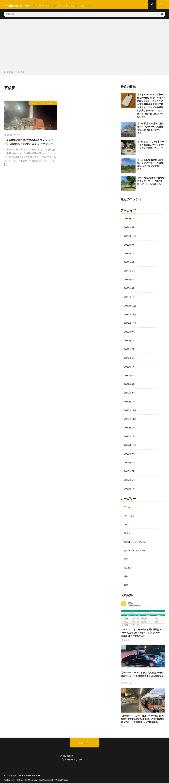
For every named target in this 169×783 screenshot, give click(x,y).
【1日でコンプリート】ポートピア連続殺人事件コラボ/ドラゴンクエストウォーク (150, 147)
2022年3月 (129, 383)
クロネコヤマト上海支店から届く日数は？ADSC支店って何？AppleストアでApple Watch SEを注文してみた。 (141, 628)
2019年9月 (129, 452)
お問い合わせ (66, 751)
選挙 (126, 572)
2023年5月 (129, 272)
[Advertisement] (84, 48)
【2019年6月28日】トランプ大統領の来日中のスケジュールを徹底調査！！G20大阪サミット (142, 671)
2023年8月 (129, 246)
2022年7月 (129, 349)
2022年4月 (129, 374)
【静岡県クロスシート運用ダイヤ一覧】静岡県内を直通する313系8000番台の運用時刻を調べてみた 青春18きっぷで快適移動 (142, 714)
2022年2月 (129, 392)
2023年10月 (130, 238)
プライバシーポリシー (71, 755)
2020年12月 (130, 409)
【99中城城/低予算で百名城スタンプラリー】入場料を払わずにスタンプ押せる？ (150, 183)
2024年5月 (129, 229)
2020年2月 (129, 434)
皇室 (126, 555)
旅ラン (127, 529)
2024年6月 (129, 220)
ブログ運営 (130, 512)
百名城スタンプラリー (42, 105)
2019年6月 (129, 477)
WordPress (62, 775)
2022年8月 (129, 340)
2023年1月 (129, 297)
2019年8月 (129, 460)
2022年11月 (130, 315)
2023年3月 (129, 289)
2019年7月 (129, 469)
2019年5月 (129, 486)
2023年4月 (129, 280)
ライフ (127, 521)
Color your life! (32, 771)
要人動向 (128, 564)
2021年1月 (129, 400)
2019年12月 (130, 443)
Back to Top (84, 739)
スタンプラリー (14, 137)
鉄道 (126, 581)
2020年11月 (130, 417)
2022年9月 (129, 332)
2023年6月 (129, 263)
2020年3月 (129, 426)
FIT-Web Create (33, 775)
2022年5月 (129, 366)
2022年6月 (129, 357)
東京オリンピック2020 (136, 538)
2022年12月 (130, 306)
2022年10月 (130, 323)
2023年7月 (129, 255)
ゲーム (127, 504)
